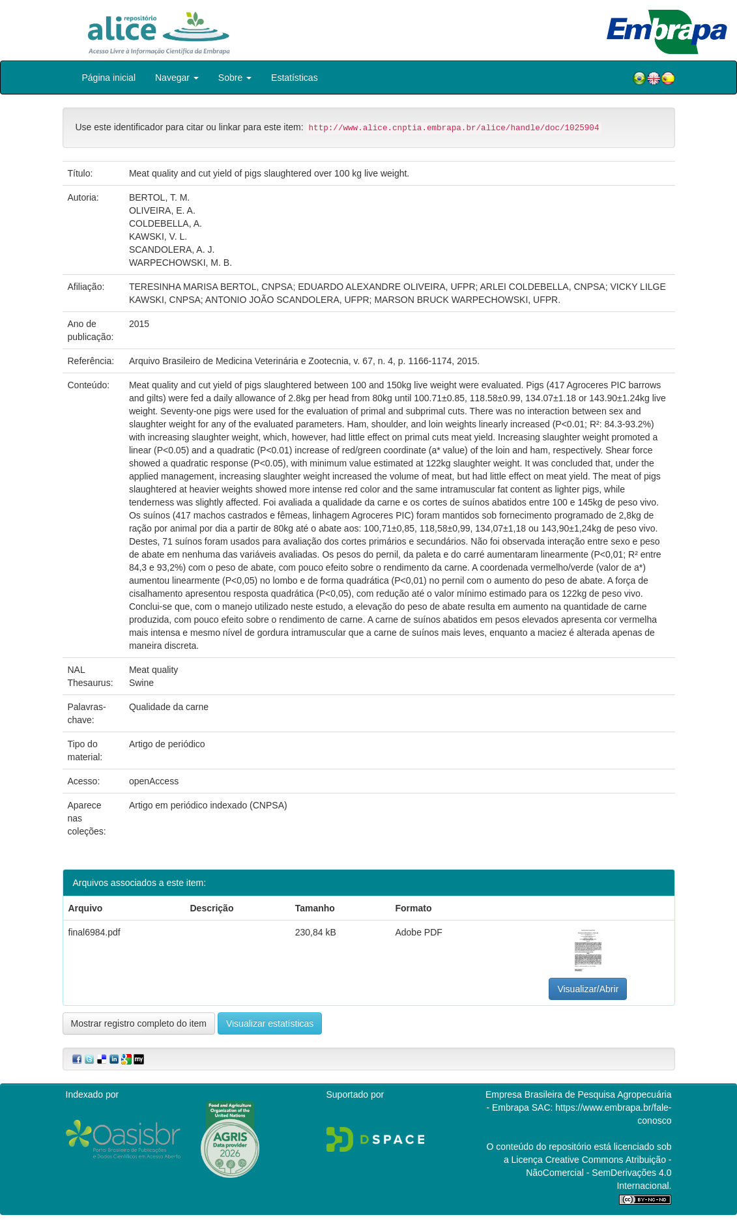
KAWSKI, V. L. (158, 236)
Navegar (177, 77)
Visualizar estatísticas (269, 1023)
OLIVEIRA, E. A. (162, 210)
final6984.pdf (94, 932)
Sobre (235, 77)
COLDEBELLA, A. (165, 223)
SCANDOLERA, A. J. (171, 249)
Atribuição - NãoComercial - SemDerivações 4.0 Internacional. (598, 1172)
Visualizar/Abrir (587, 989)
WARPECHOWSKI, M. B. (180, 262)
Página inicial (109, 77)
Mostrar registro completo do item (139, 1023)
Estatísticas (294, 77)
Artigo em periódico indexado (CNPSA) (208, 805)
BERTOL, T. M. (159, 197)
